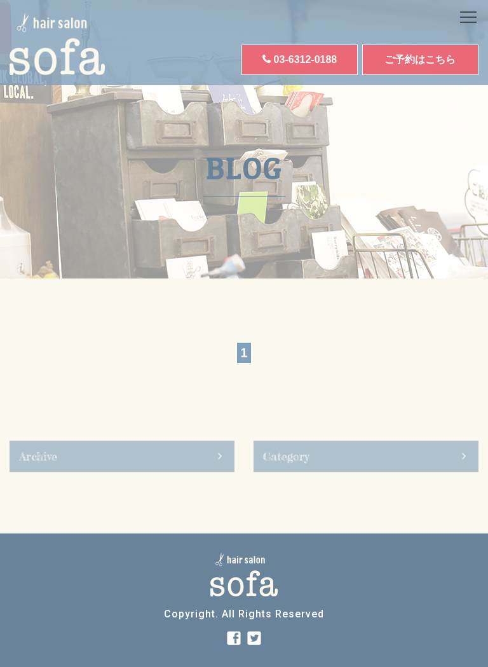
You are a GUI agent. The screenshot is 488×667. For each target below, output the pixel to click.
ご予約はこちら (420, 59)
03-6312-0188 (305, 59)
